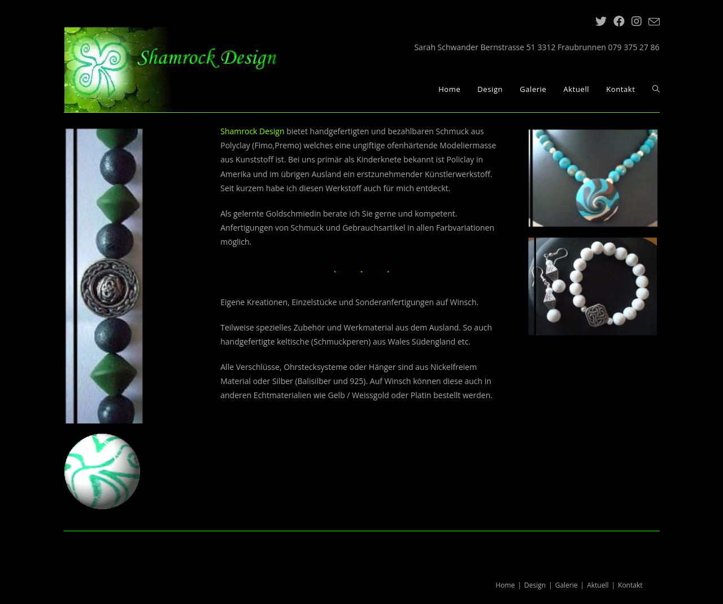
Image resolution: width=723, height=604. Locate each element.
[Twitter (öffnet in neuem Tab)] (601, 21)
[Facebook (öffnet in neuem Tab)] (619, 21)
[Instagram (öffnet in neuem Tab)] (636, 21)
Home (505, 585)
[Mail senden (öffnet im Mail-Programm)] (652, 22)
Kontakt (630, 585)
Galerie (566, 585)
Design (535, 585)
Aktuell (597, 585)
